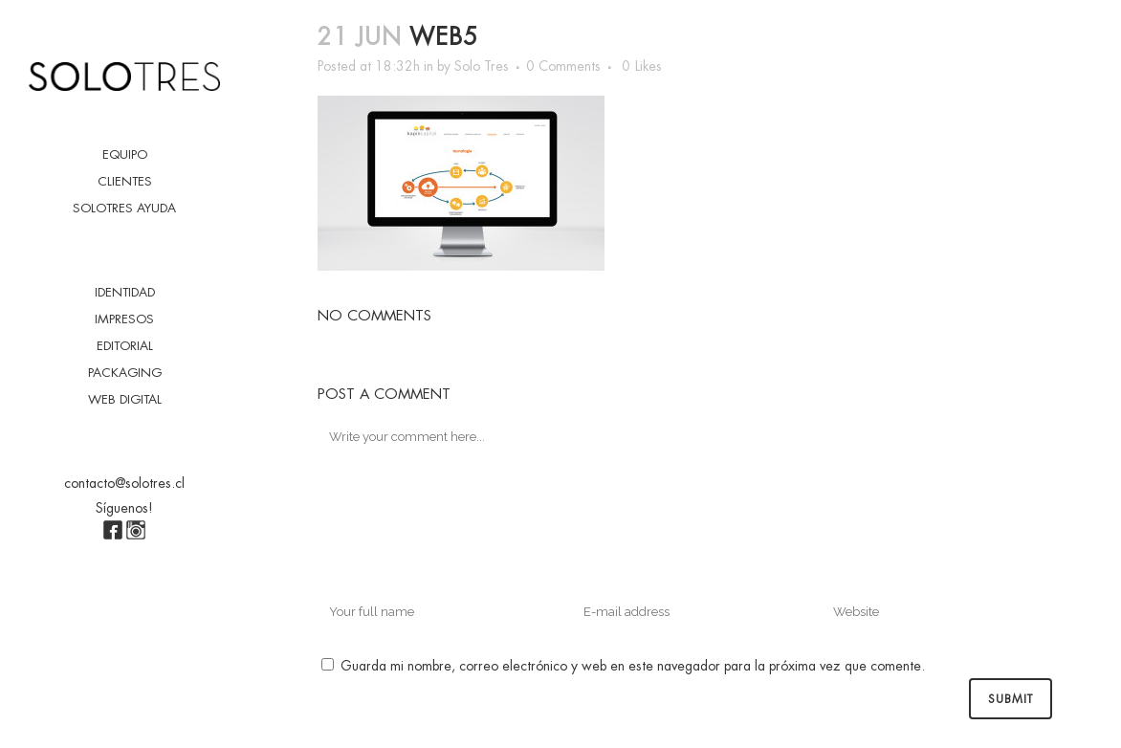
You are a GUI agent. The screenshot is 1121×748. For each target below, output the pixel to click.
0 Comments (563, 66)
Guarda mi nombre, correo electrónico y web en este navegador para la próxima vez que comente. (633, 665)
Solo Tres (481, 66)
